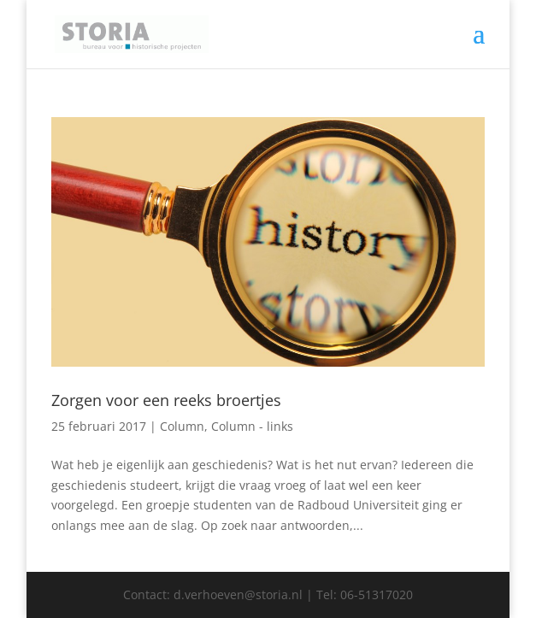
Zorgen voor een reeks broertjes (166, 400)
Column (182, 426)
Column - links (252, 426)
